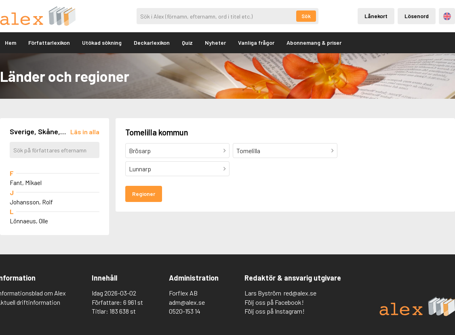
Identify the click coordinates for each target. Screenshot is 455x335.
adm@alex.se (187, 302)
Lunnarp (140, 169)
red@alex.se (300, 293)
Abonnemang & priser (313, 42)
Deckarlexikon (152, 42)
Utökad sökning (102, 42)
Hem (10, 42)
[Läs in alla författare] (84, 131)
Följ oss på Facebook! (274, 302)
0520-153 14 (184, 311)
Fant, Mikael (26, 182)
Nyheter (215, 42)
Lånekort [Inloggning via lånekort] (376, 15)
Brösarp (140, 150)
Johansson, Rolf (31, 202)
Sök (306, 16)
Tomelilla (248, 150)
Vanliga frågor (256, 42)
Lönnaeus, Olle (29, 221)
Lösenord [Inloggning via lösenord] (416, 15)
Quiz (187, 42)
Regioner (143, 193)
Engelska (447, 16)
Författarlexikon (49, 42)
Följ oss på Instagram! (274, 311)
